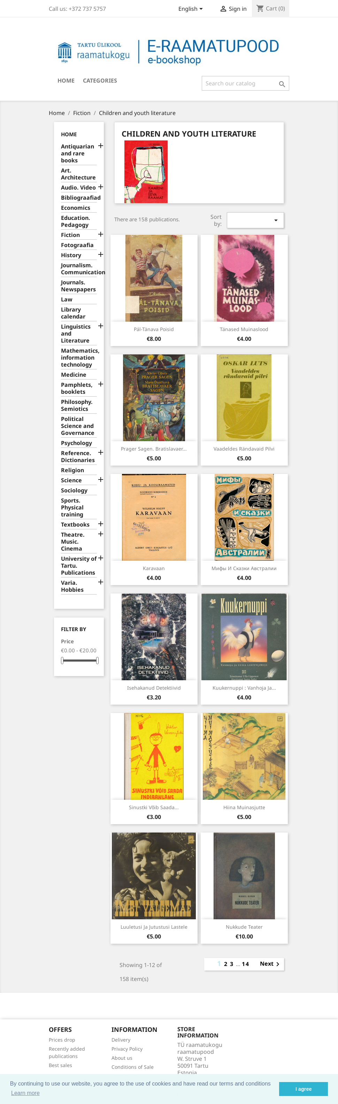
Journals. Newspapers (78, 286)
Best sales (60, 1065)
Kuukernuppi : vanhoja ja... (244, 687)
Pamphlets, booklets (77, 388)
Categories (100, 80)
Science (71, 480)
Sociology (74, 490)
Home (66, 80)
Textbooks (75, 524)
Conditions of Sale (133, 1067)
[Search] (245, 83)
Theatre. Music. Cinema (73, 541)
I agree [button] (303, 1089)
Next (271, 964)
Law (66, 299)
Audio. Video (78, 187)
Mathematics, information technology (79, 357)
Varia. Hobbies (72, 586)
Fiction (70, 235)
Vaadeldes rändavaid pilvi (244, 448)
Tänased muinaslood (244, 329)
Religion (72, 470)
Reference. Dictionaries (78, 457)
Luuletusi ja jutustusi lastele (154, 926)
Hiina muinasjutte (244, 807)
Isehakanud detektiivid (154, 687)
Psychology (76, 443)
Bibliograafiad (79, 197)
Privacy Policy (127, 1048)
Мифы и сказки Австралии (244, 568)
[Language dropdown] (191, 9)
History (71, 255)
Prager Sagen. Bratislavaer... (154, 448)
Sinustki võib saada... (154, 807)
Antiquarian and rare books (77, 153)
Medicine (73, 374)
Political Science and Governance (77, 426)
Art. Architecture (78, 174)
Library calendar (73, 313)
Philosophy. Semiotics (77, 405)
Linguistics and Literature (76, 333)
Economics (75, 208)
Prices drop (62, 1039)
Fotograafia (77, 245)
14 (245, 964)
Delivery (121, 1039)
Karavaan (154, 568)
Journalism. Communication (79, 269)
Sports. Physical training (72, 507)
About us (122, 1058)
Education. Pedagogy (75, 221)
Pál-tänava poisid (154, 329)
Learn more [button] (25, 1093)
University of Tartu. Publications (79, 565)
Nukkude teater (244, 926)
